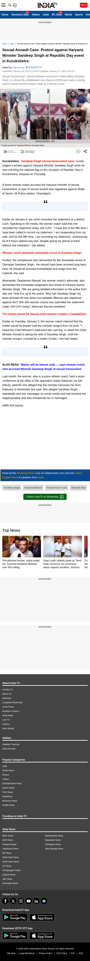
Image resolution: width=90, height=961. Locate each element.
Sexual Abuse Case (57, 487)
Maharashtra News (54, 835)
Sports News (8, 788)
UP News (6, 866)
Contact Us (7, 689)
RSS (81, 953)
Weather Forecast (10, 744)
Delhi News (7, 840)
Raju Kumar (18, 67)
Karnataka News (10, 883)
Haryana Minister (33, 487)
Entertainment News (12, 783)
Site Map (11, 953)
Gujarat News (8, 874)
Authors (6, 724)
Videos (36, 14)
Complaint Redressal (12, 702)
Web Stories (8, 728)
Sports (79, 14)
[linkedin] (36, 901)
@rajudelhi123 (35, 67)
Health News (8, 805)
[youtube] (29, 901)
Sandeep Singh (12, 487)
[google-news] (44, 901)
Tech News (7, 792)
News (4, 44)
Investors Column (10, 711)
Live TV (6, 720)
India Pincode (8, 748)
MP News (7, 853)
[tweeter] (13, 901)
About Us (6, 694)
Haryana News (9, 844)
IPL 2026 (57, 14)
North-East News (10, 857)
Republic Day (78, 487)
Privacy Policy (45, 953)
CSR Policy (61, 953)
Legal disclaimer (27, 953)
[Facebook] (5, 901)
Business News (9, 801)
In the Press (8, 707)
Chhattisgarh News (11, 870)
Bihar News (7, 835)
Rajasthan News (53, 840)
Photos (5, 775)
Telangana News (53, 844)
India (46, 14)
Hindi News (7, 715)
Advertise (6, 698)
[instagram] (21, 901)
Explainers (7, 796)
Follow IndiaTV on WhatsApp (45, 497)
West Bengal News (54, 848)
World (68, 14)
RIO (73, 953)
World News (8, 770)
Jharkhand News (10, 848)
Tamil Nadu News (10, 861)
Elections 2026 (20, 14)
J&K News (7, 879)
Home (5, 14)
